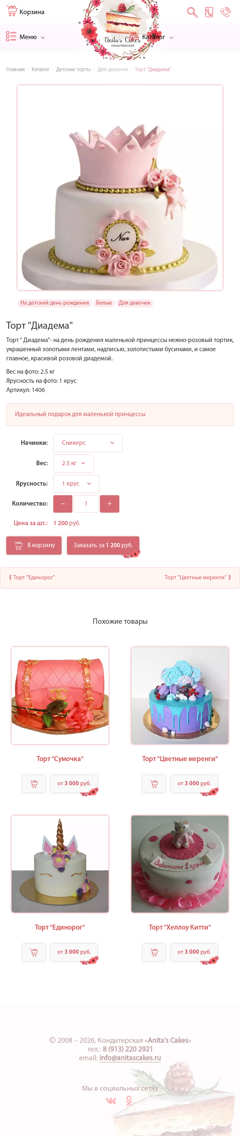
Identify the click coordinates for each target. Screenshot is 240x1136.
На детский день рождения (54, 303)
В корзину (34, 548)
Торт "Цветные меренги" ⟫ (198, 578)
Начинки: (34, 443)
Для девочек (135, 303)
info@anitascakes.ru (130, 1058)
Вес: (42, 463)
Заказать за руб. (103, 545)
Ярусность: (32, 484)
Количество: (30, 504)
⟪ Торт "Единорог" (32, 578)
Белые (104, 303)
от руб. (74, 784)
